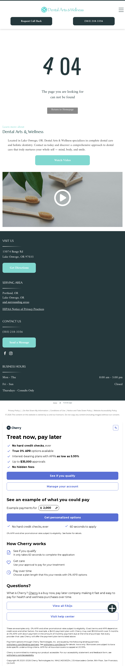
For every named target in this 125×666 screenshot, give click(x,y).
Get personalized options (62, 517)
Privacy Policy (14, 410)
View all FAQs (62, 605)
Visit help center (62, 616)
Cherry (33, 593)
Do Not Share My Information (35, 410)
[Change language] (115, 427)
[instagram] (10, 354)
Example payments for (22, 508)
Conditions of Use (57, 410)
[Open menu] (121, 9)
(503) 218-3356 (12, 332)
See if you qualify (62, 475)
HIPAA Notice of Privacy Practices (23, 309)
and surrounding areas (15, 302)
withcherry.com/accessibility (20, 655)
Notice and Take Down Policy (79, 410)
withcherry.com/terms (55, 644)
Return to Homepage (62, 110)
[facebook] (5, 354)
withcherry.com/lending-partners (23, 644)
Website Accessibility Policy (105, 410)
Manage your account (62, 486)
